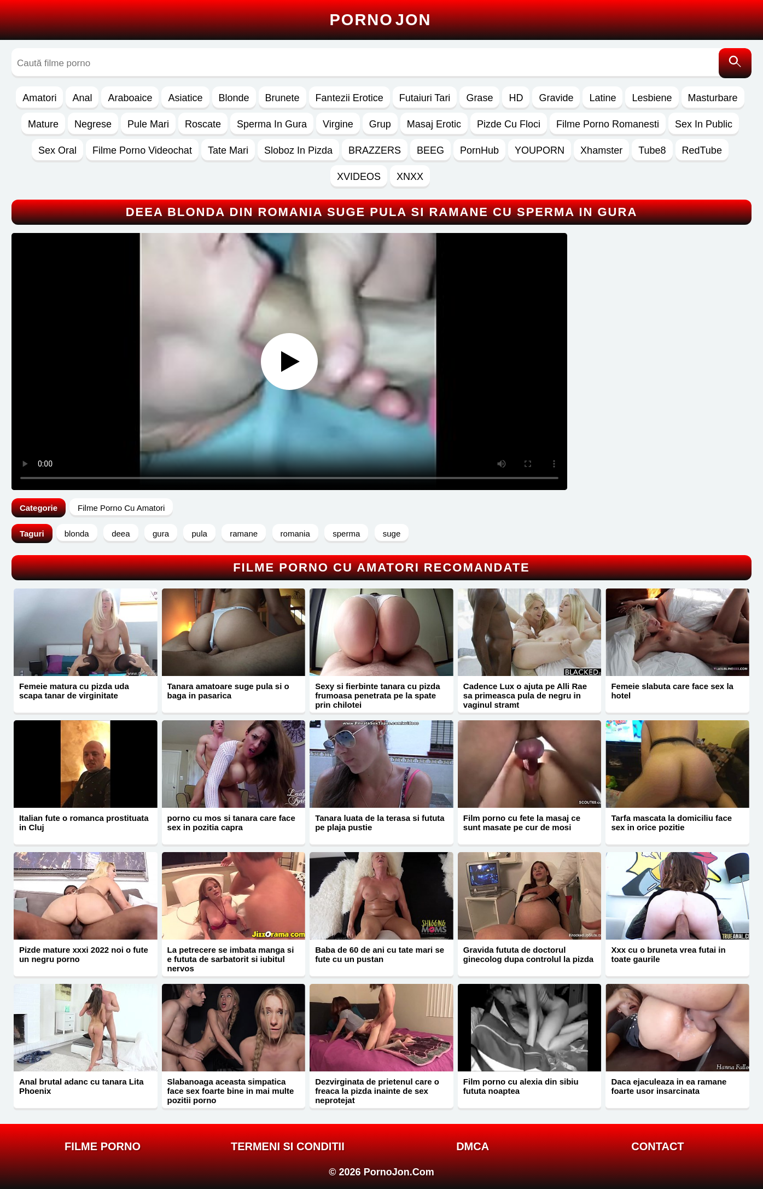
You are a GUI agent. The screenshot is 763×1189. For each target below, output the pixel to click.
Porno (381, 19)
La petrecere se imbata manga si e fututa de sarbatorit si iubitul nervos (230, 959)
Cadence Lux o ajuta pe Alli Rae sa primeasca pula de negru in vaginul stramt (525, 695)
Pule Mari (148, 124)
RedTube (702, 150)
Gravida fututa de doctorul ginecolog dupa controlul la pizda (528, 954)
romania (295, 533)
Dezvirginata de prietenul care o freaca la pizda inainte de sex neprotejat (377, 1091)
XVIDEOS (359, 176)
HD (516, 97)
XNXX (410, 176)
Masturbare (713, 97)
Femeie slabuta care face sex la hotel (672, 690)
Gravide (556, 97)
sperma (346, 533)
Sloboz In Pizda (298, 150)
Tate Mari (228, 150)
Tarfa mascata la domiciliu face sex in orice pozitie (671, 822)
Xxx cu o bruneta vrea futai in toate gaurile (668, 954)
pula (199, 533)
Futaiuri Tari (425, 97)
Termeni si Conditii (288, 1146)
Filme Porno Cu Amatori (121, 507)
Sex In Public (703, 124)
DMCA (472, 1146)
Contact (657, 1146)
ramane (244, 533)
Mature (43, 124)
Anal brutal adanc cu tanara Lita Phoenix (81, 1086)
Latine (602, 97)
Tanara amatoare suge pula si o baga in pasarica (228, 690)
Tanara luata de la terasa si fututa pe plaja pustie (379, 822)
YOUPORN (539, 150)
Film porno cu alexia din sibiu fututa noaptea (521, 1086)
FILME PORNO (103, 1146)
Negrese (93, 124)
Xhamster (601, 150)
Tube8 (652, 150)
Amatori (39, 97)
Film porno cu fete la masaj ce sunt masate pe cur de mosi (521, 822)
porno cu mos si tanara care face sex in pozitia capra (231, 822)
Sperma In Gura (272, 124)
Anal (82, 97)
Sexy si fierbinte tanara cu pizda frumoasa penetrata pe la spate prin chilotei (377, 695)
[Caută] (735, 63)
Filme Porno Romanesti (607, 124)
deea (121, 533)
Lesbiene (652, 97)
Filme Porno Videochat (142, 150)
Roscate (203, 124)
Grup (380, 124)
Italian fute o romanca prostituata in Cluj (84, 822)
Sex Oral (57, 150)
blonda (77, 533)
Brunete (282, 97)
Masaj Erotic (434, 124)
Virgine (338, 124)
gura (161, 533)
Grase (479, 97)
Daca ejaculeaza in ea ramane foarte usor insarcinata (668, 1086)
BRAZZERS (374, 150)
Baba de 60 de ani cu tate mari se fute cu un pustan (379, 954)
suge (392, 533)
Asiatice (185, 97)
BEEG (430, 150)
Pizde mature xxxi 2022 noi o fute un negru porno (83, 954)
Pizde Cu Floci (508, 124)
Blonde (234, 97)
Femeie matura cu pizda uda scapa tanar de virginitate (74, 690)
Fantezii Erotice (349, 97)
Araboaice (130, 97)
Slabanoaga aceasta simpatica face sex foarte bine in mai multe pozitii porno (230, 1091)
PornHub (479, 150)
